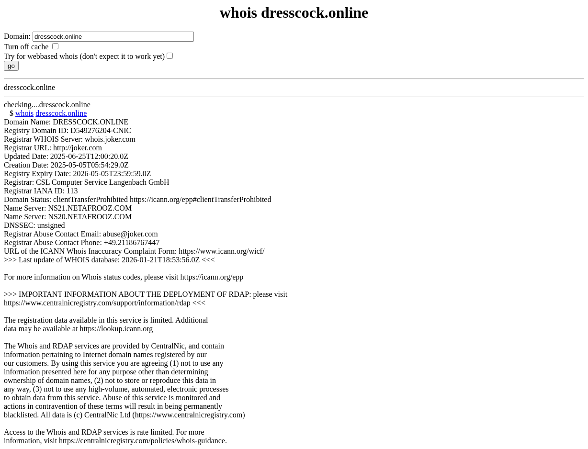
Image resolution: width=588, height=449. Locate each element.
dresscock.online (61, 113)
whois (24, 113)
